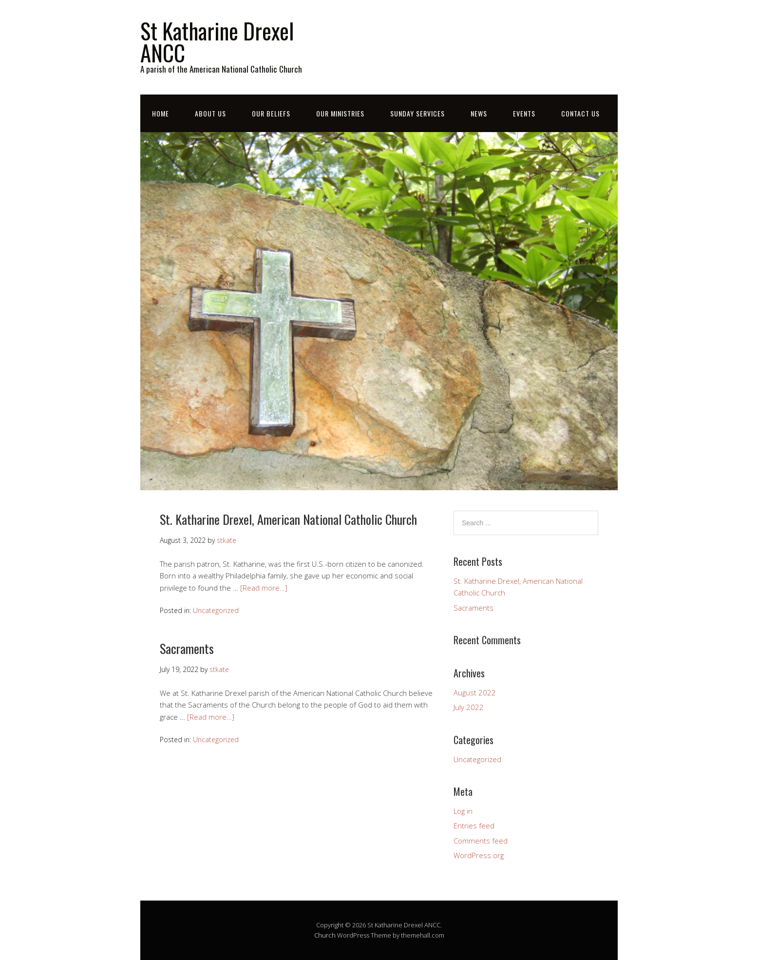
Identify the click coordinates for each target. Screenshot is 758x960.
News (479, 113)
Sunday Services (417, 113)
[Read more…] (263, 588)
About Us (210, 113)
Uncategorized (216, 610)
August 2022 (475, 692)
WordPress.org (479, 855)
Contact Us (580, 113)
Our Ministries (340, 113)
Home (160, 113)
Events (524, 113)
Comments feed (481, 840)
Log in (463, 811)
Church (325, 935)
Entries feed (474, 825)
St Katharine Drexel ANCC (217, 41)
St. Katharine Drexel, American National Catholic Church (288, 519)
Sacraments (187, 648)
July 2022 (469, 707)
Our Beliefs (271, 113)
